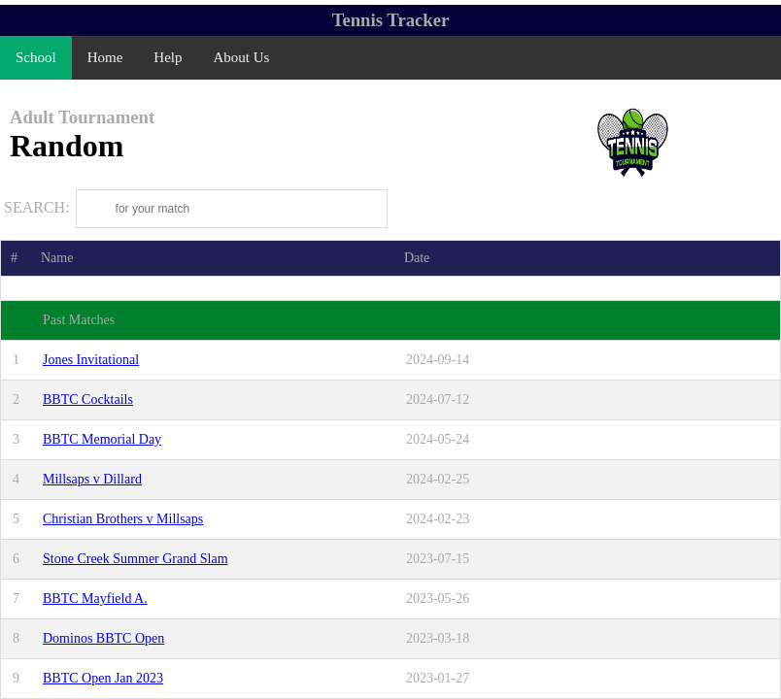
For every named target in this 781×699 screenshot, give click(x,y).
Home (105, 57)
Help (167, 57)
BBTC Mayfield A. (95, 598)
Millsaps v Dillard (92, 479)
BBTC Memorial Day (102, 439)
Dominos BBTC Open (103, 638)
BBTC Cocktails (88, 399)
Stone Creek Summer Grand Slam (135, 558)
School (36, 57)
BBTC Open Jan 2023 (103, 678)
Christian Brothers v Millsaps (123, 519)
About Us (242, 57)
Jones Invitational (91, 359)
